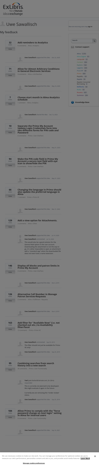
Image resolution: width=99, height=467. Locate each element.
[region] (49, 459)
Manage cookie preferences (34, 463)
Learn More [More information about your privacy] (85, 458)
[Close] (95, 456)
